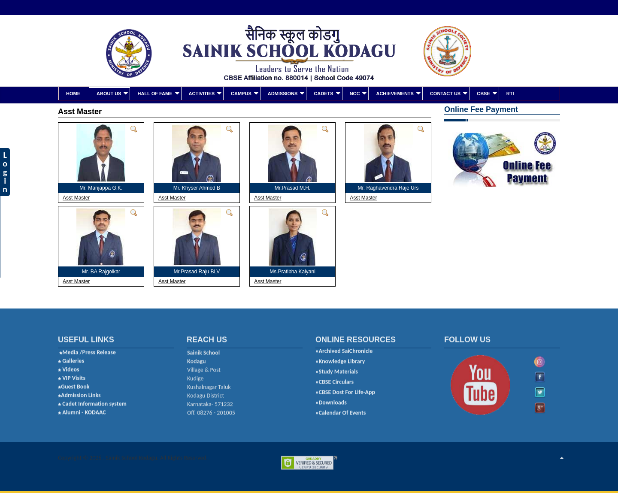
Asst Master (76, 197)
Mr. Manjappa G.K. (100, 187)
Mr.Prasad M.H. (292, 187)
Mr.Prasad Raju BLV (197, 271)
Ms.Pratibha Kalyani (292, 271)
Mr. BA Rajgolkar (101, 271)
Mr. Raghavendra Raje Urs (388, 187)
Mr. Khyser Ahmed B (196, 187)
